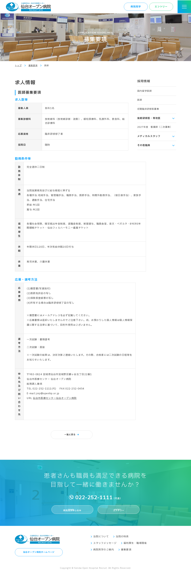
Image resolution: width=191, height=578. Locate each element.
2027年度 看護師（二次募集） (154, 127)
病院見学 (136, 6)
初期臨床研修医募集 (148, 109)
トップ (18, 65)
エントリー (161, 6)
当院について (101, 540)
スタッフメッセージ (105, 546)
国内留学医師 (144, 91)
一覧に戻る (70, 434)
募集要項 (33, 65)
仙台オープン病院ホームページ (39, 556)
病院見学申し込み (72, 511)
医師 (139, 100)
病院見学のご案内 (103, 553)
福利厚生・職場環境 (135, 546)
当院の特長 (122, 540)
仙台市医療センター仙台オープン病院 (55, 398)
